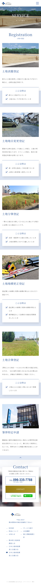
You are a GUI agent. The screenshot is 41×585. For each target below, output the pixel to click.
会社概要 (26, 531)
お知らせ (12, 534)
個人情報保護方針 (29, 535)
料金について (13, 531)
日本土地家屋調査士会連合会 (14, 547)
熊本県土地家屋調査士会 (14, 541)
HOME (11, 528)
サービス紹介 (28, 528)
